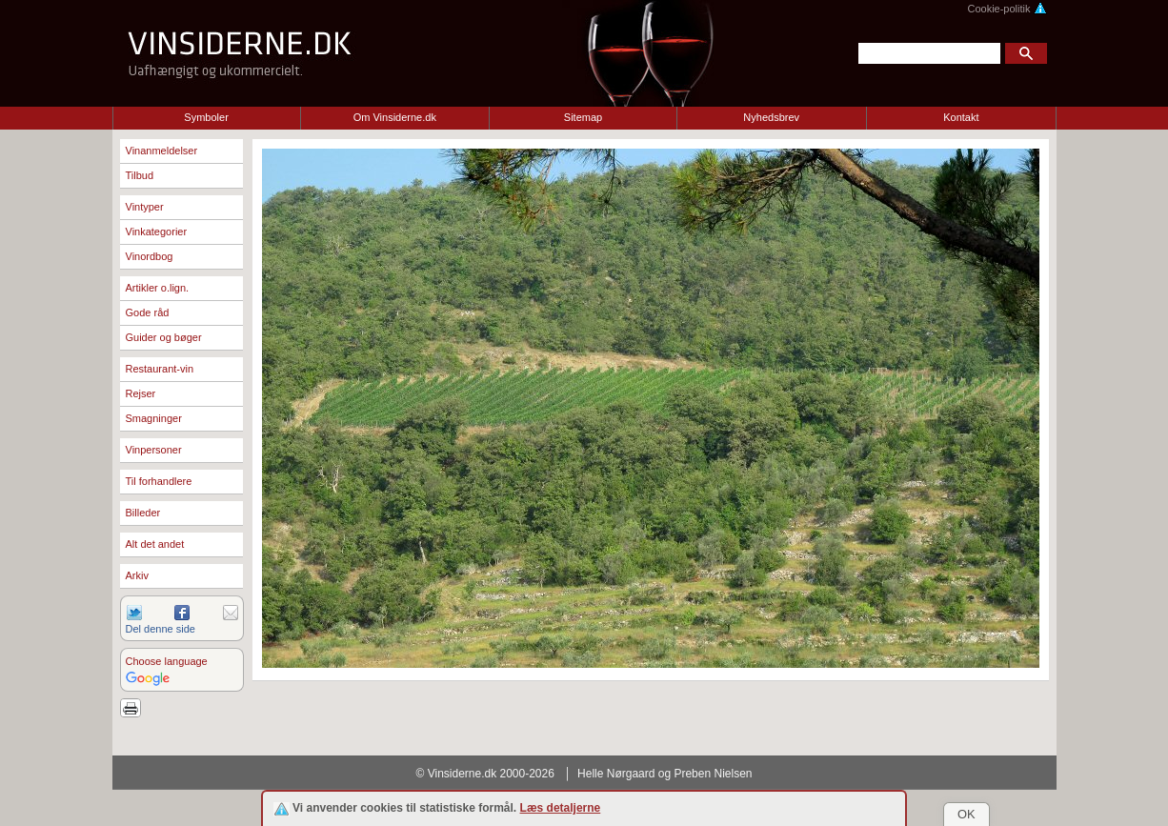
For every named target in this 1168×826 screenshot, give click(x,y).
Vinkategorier (157, 231)
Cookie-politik (1006, 8)
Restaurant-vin (160, 368)
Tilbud (140, 175)
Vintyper (145, 206)
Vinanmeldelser (162, 150)
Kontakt (960, 117)
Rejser (141, 393)
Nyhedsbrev (771, 117)
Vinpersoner (154, 449)
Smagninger (154, 418)
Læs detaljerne (560, 808)
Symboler (206, 117)
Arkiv (137, 575)
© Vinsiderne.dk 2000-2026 (485, 773)
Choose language (167, 661)
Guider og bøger (164, 337)
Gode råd (148, 312)
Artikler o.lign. (158, 287)
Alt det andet (155, 544)
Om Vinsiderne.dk (394, 117)
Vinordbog (149, 256)
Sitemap (583, 117)
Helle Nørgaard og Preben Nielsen (664, 773)
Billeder (143, 512)
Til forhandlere (159, 481)
